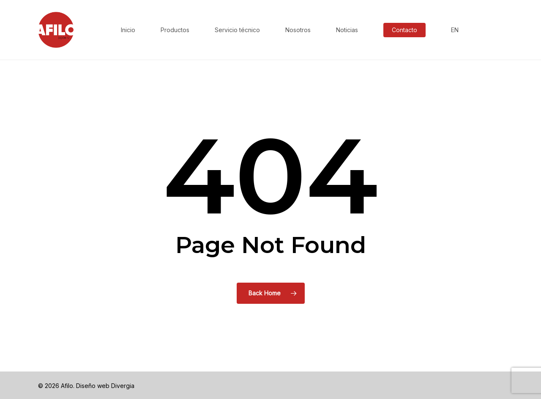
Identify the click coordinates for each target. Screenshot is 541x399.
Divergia (122, 385)
